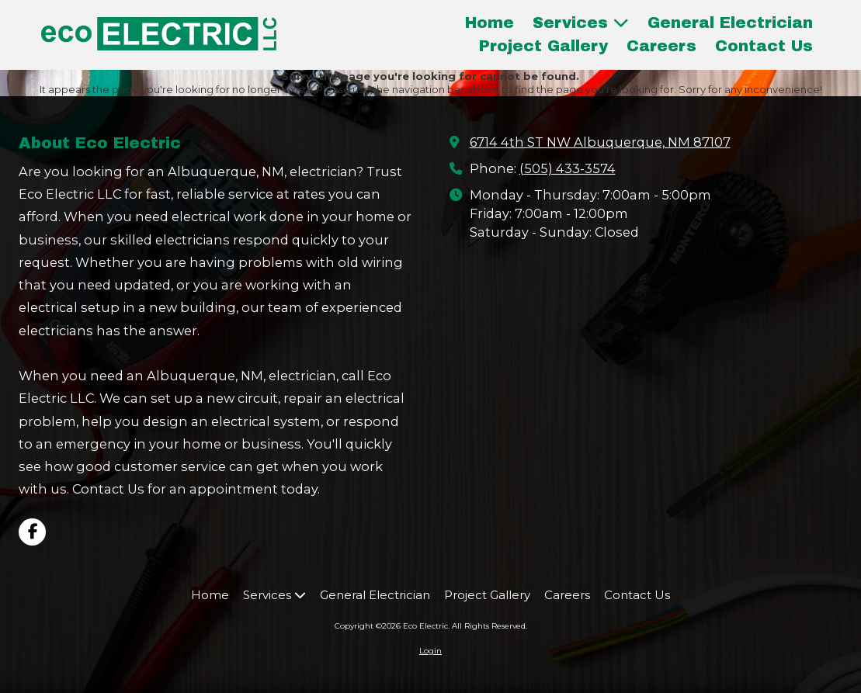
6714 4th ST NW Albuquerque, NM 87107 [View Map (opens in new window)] (600, 142)
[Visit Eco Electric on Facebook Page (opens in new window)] (32, 532)
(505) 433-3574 (567, 168)
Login (430, 651)
